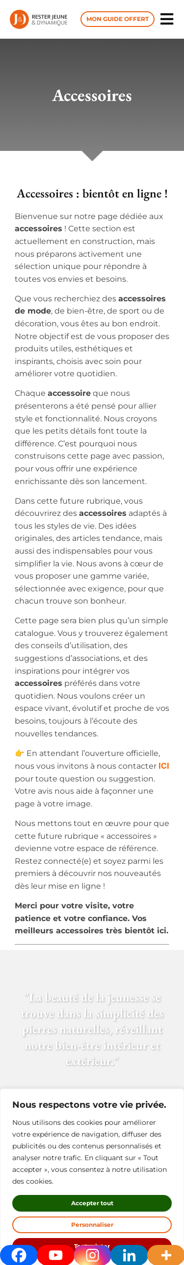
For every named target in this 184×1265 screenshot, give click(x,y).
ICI (163, 765)
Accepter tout (92, 1203)
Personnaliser (92, 1224)
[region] (92, 1177)
